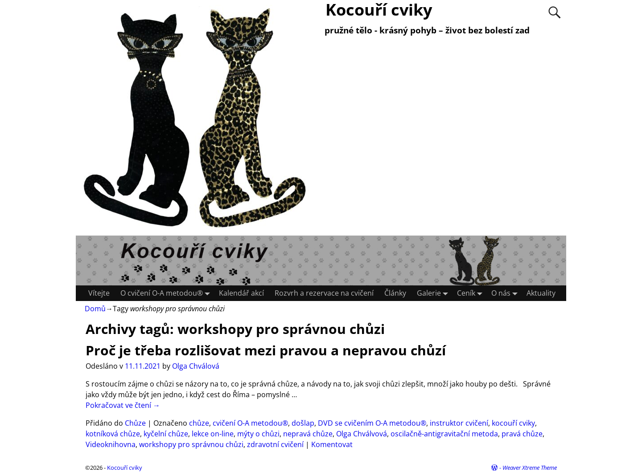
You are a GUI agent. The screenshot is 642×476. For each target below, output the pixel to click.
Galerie (434, 293)
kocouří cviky (513, 423)
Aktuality (541, 293)
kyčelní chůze (166, 434)
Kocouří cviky (124, 468)
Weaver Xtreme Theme (529, 468)
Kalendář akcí (241, 293)
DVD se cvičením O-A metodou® (372, 423)
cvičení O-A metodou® (250, 423)
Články (395, 293)
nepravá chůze (308, 434)
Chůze (135, 423)
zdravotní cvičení (275, 444)
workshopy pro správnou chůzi (191, 444)
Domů (95, 308)
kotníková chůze (113, 434)
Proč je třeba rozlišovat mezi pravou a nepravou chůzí (266, 350)
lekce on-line (213, 434)
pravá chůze (522, 434)
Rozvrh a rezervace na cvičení (324, 293)
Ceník (471, 293)
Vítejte (99, 293)
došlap (303, 423)
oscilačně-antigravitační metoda (444, 434)
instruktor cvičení (459, 423)
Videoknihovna (111, 444)
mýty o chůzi (258, 434)
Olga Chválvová (361, 434)
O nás (506, 293)
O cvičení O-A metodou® (167, 293)
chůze (199, 423)
